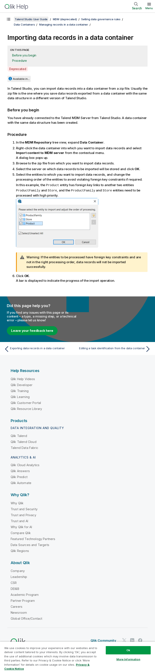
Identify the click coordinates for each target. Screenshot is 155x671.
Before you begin (24, 55)
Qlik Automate (21, 482)
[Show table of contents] (8, 19)
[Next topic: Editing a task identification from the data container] (115, 348)
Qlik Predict (19, 476)
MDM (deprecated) (65, 19)
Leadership (19, 576)
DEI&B (15, 588)
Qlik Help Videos (23, 378)
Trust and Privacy (23, 514)
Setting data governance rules (100, 19)
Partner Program (23, 600)
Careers (16, 606)
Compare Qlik (21, 532)
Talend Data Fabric (24, 447)
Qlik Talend (19, 435)
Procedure (19, 60)
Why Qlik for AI (21, 526)
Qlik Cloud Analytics (25, 464)
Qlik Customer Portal (26, 402)
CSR (14, 582)
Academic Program (25, 594)
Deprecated (17, 69)
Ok (128, 650)
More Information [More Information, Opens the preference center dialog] (128, 659)
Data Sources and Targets (30, 544)
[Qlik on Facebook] (140, 640)
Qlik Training (20, 390)
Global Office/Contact (26, 618)
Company (18, 570)
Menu (149, 8)
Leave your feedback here (32, 330)
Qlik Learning (20, 396)
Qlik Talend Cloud (23, 441)
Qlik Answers (20, 470)
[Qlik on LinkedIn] (132, 640)
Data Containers (24, 24)
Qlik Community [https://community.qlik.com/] (103, 640)
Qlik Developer (21, 384)
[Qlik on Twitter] (124, 640)
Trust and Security (24, 508)
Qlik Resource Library (26, 408)
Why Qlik (17, 502)
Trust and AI (19, 520)
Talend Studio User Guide (31, 19)
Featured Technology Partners (33, 538)
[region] (77, 656)
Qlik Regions (20, 550)
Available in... (21, 78)
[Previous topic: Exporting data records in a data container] (39, 348)
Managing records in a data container (63, 24)
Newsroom (19, 612)
